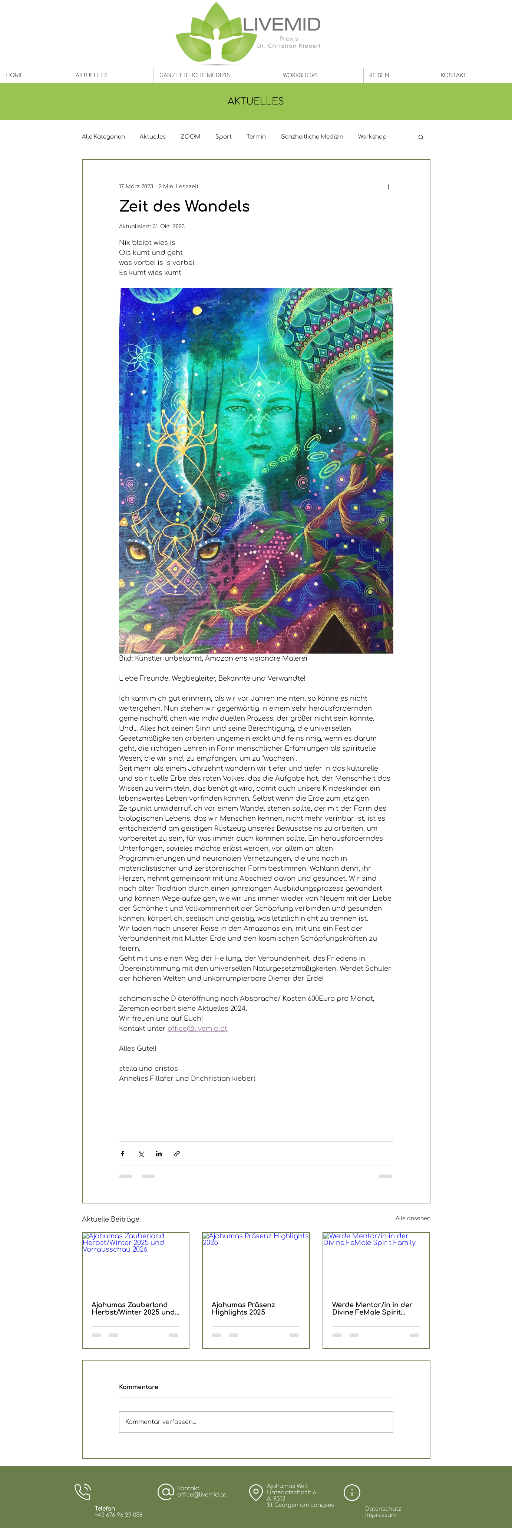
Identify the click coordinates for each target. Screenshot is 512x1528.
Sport (223, 137)
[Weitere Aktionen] (388, 186)
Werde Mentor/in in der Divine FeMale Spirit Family (372, 1308)
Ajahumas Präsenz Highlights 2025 (243, 1308)
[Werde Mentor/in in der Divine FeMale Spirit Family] (376, 1262)
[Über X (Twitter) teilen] (140, 1153)
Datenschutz (383, 1509)
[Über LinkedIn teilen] (158, 1153)
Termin (256, 137)
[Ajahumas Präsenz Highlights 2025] (256, 1262)
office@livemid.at (201, 1495)
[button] (421, 137)
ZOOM (191, 137)
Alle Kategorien (103, 137)
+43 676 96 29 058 (119, 1515)
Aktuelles (153, 137)
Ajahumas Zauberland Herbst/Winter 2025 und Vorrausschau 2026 (133, 1308)
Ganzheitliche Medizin (312, 137)
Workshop (372, 137)
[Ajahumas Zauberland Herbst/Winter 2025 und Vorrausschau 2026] (136, 1262)
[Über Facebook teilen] (122, 1153)
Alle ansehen (413, 1218)
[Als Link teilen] (177, 1153)
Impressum (380, 1515)
